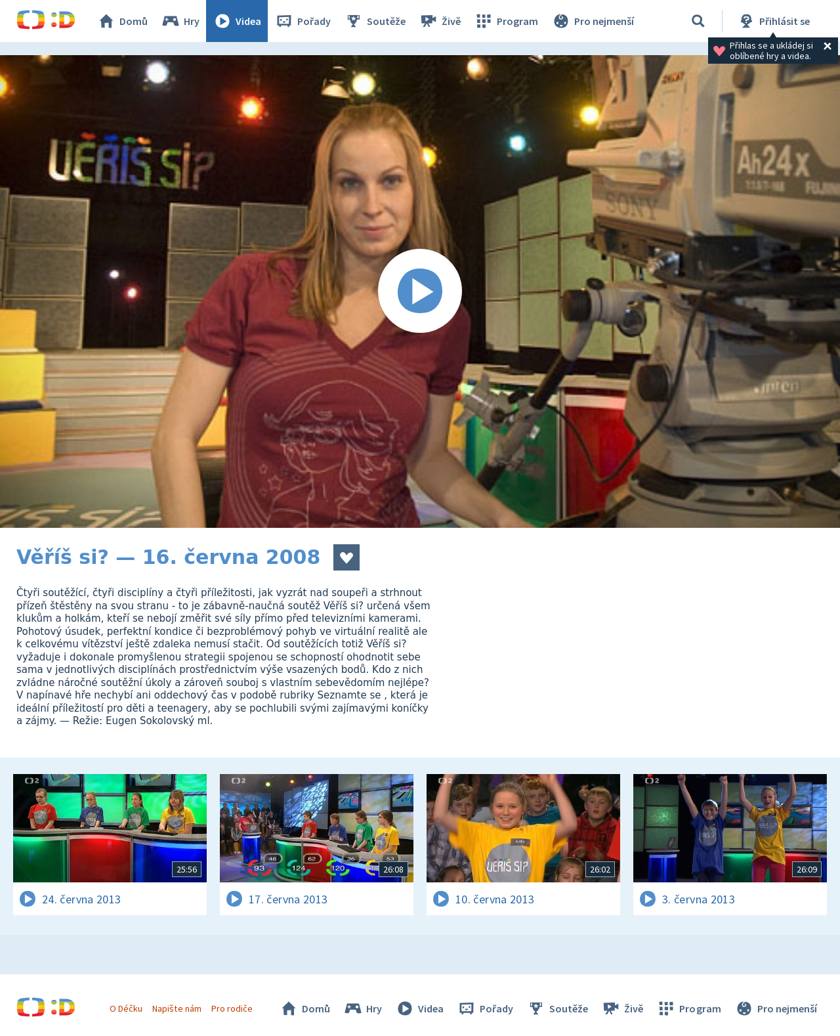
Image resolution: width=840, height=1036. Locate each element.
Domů (122, 21)
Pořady (302, 21)
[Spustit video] (420, 291)
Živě (440, 21)
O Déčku (126, 1008)
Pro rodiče (232, 1008)
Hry (180, 21)
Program (506, 21)
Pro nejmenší (592, 21)
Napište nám (176, 1008)
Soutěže (375, 21)
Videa (237, 21)
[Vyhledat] (698, 21)
